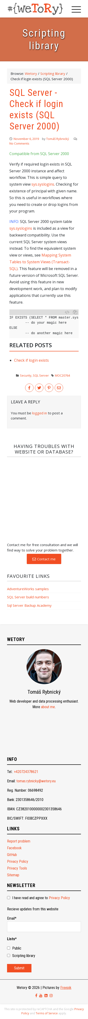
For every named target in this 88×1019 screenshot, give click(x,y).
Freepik (65, 987)
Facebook (14, 848)
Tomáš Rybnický (57, 139)
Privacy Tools (17, 868)
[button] (44, 559)
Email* (44, 924)
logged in (39, 413)
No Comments (19, 143)
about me (48, 707)
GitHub (12, 855)
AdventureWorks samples (28, 588)
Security (25, 375)
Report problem (18, 841)
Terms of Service (47, 1013)
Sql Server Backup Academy (29, 605)
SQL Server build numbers (28, 597)
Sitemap (13, 875)
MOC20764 (62, 375)
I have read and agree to (38, 898)
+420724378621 (26, 771)
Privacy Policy (17, 861)
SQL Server (41, 375)
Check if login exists (31, 360)
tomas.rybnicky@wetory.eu (36, 781)
